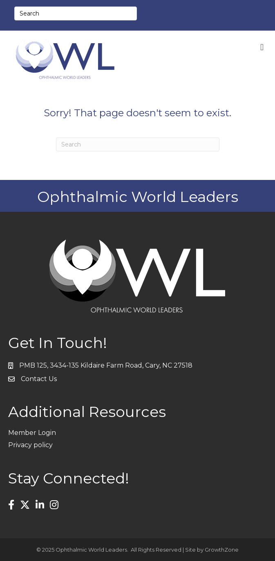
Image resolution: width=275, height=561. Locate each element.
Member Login (32, 433)
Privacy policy (30, 445)
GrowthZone (222, 549)
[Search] (137, 144)
